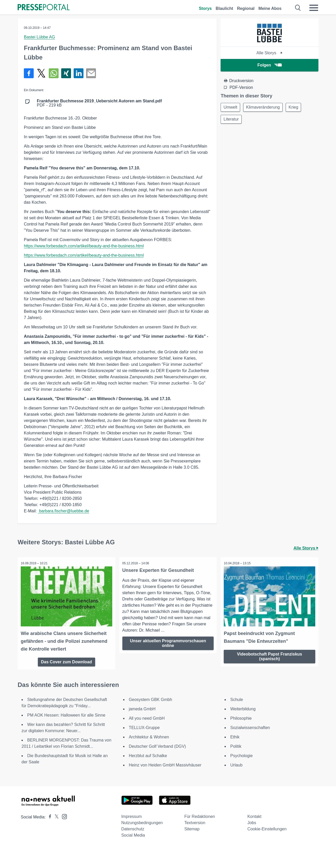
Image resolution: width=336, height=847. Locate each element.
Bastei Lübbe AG (39, 37)
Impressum (131, 815)
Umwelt (231, 107)
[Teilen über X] (41, 73)
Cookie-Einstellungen (266, 828)
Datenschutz (132, 828)
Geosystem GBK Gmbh (150, 699)
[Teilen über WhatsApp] (54, 73)
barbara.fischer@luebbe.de (63, 511)
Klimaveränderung (265, 107)
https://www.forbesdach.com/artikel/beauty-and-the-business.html (84, 246)
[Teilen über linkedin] (78, 73)
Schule (236, 699)
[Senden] (91, 73)
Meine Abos (270, 8)
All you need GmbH (147, 717)
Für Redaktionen (199, 815)
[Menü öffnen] (313, 7)
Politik (235, 745)
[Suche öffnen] (298, 7)
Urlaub (236, 764)
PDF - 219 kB (99, 103)
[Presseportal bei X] (55, 816)
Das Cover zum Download (66, 661)
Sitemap (192, 828)
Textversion (194, 822)
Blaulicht (224, 8)
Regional (246, 8)
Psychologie (241, 755)
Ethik (235, 736)
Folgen (269, 65)
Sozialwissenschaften (250, 727)
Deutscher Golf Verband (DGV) (157, 745)
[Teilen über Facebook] (29, 73)
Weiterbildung (243, 708)
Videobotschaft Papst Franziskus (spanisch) (269, 655)
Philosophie (241, 717)
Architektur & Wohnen (149, 736)
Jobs (251, 822)
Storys (205, 8)
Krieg (296, 107)
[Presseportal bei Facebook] (48, 816)
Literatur (231, 120)
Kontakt (254, 815)
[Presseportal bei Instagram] (63, 815)
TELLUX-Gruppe (144, 727)
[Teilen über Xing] (66, 73)
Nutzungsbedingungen (142, 822)
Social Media (133, 834)
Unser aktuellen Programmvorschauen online (168, 643)
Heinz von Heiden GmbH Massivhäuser (165, 764)
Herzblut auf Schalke (148, 755)
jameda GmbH (142, 708)
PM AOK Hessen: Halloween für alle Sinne (66, 714)
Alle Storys (269, 53)
